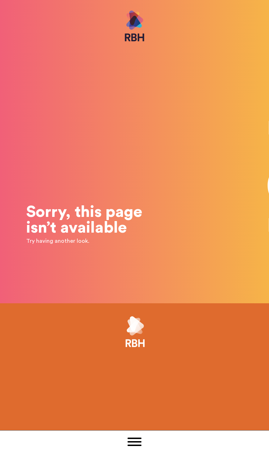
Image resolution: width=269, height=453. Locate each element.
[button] (134, 442)
